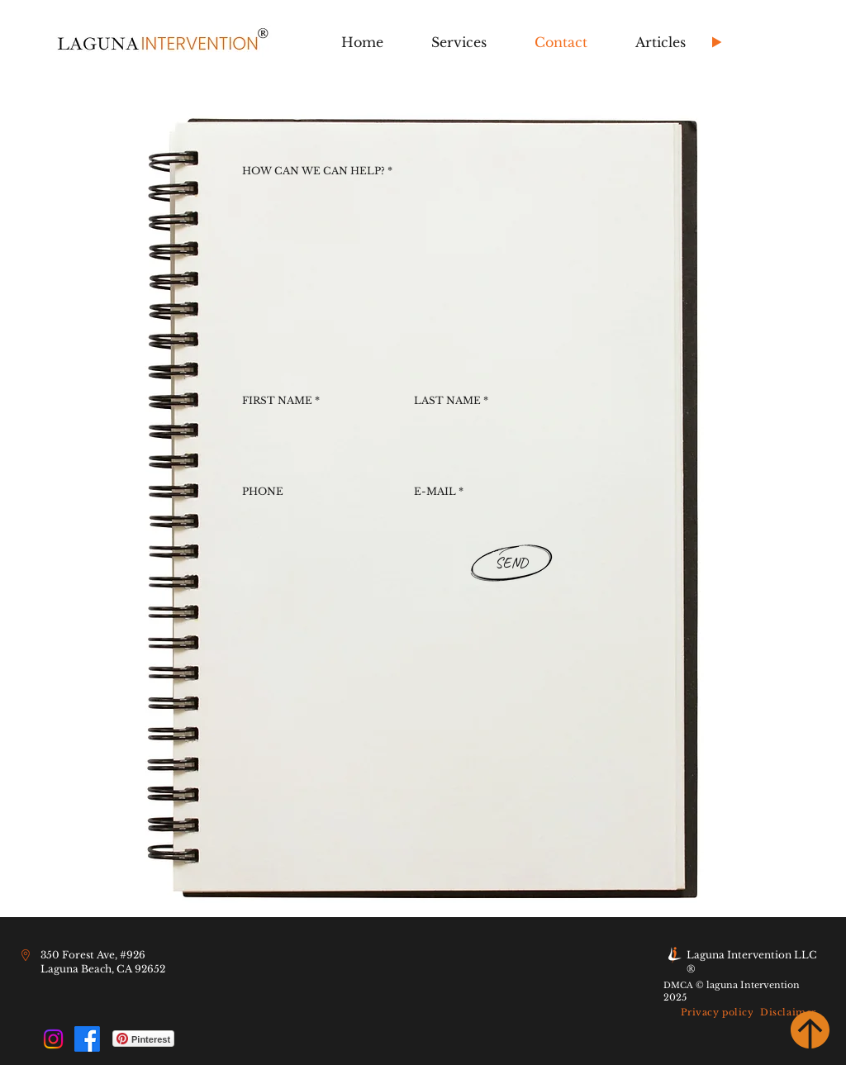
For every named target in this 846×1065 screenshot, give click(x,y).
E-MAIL (435, 492)
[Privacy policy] (717, 1012)
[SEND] (511, 563)
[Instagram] (53, 1039)
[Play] (716, 42)
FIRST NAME (277, 401)
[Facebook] (87, 1039)
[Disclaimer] (788, 1012)
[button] (459, 42)
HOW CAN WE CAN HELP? (313, 171)
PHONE (262, 492)
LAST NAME (447, 401)
